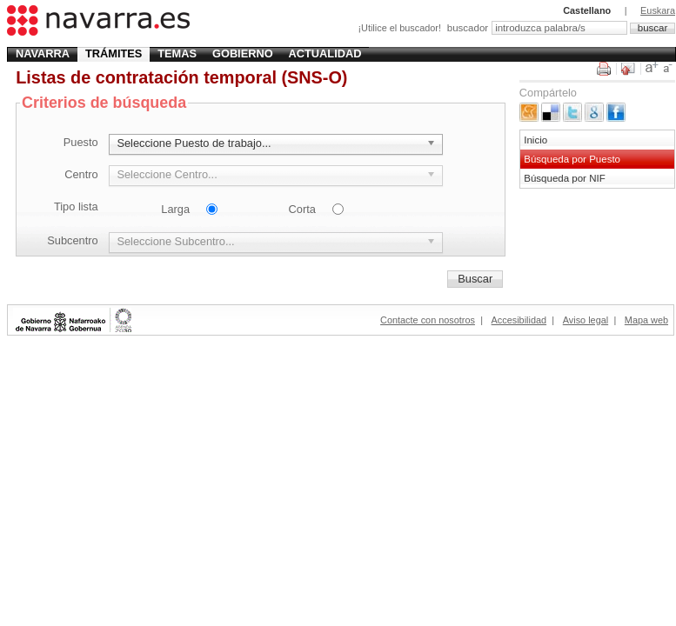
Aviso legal (585, 320)
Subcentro (72, 240)
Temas (177, 53)
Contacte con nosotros (427, 320)
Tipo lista (76, 206)
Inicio (535, 140)
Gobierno (242, 53)
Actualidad (325, 53)
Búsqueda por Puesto (572, 159)
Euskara (657, 10)
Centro (80, 174)
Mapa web (646, 320)
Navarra (43, 53)
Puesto (81, 142)
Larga (175, 209)
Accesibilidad (519, 320)
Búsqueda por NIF (564, 178)
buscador (467, 28)
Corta (302, 209)
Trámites (113, 53)
